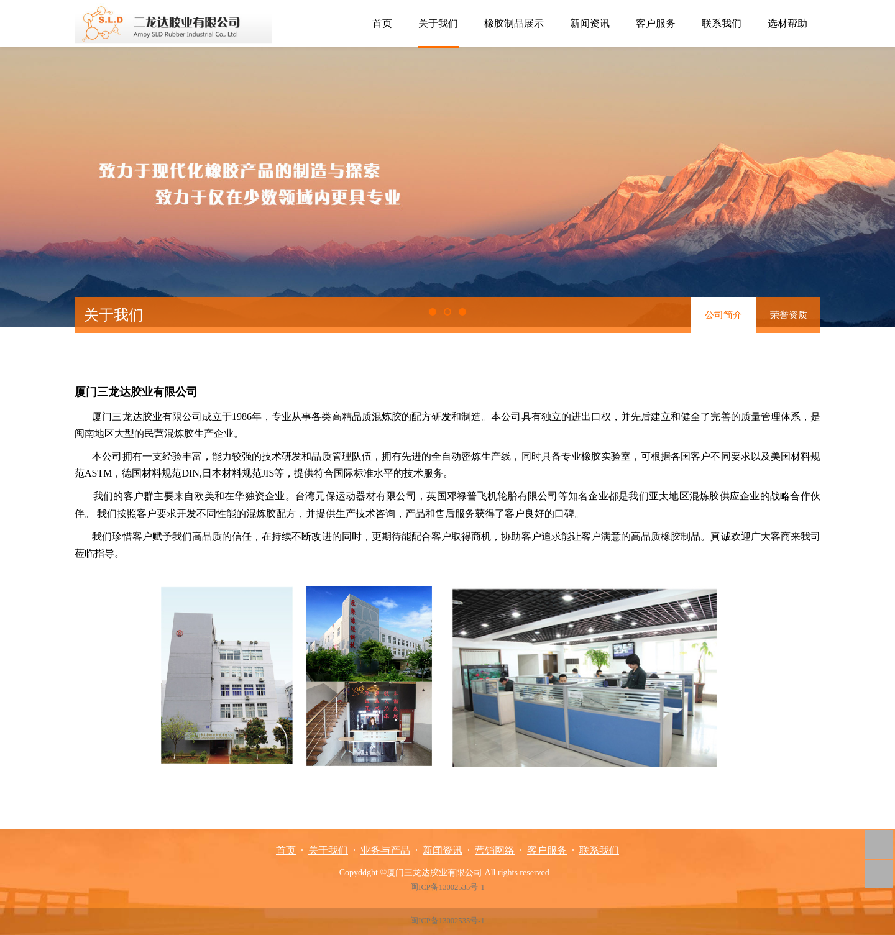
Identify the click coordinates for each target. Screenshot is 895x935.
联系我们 (721, 23)
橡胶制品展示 (514, 23)
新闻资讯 (590, 23)
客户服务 (656, 23)
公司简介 (723, 315)
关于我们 (438, 23)
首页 (382, 23)
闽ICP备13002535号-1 (447, 887)
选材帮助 (787, 23)
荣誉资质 (788, 315)
